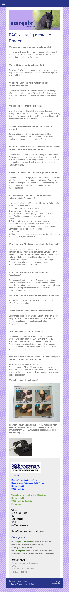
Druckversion (15, 582)
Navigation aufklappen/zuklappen (34, 4)
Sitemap (25, 582)
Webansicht (56, 584)
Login (58, 582)
